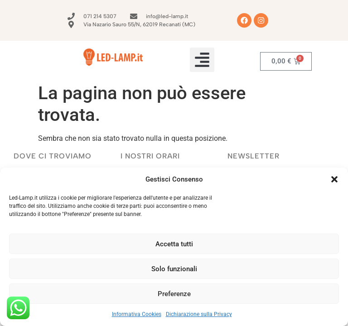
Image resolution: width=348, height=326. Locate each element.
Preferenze (174, 294)
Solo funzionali (174, 269)
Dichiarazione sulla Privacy (199, 314)
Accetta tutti (174, 244)
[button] (334, 179)
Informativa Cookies (136, 314)
